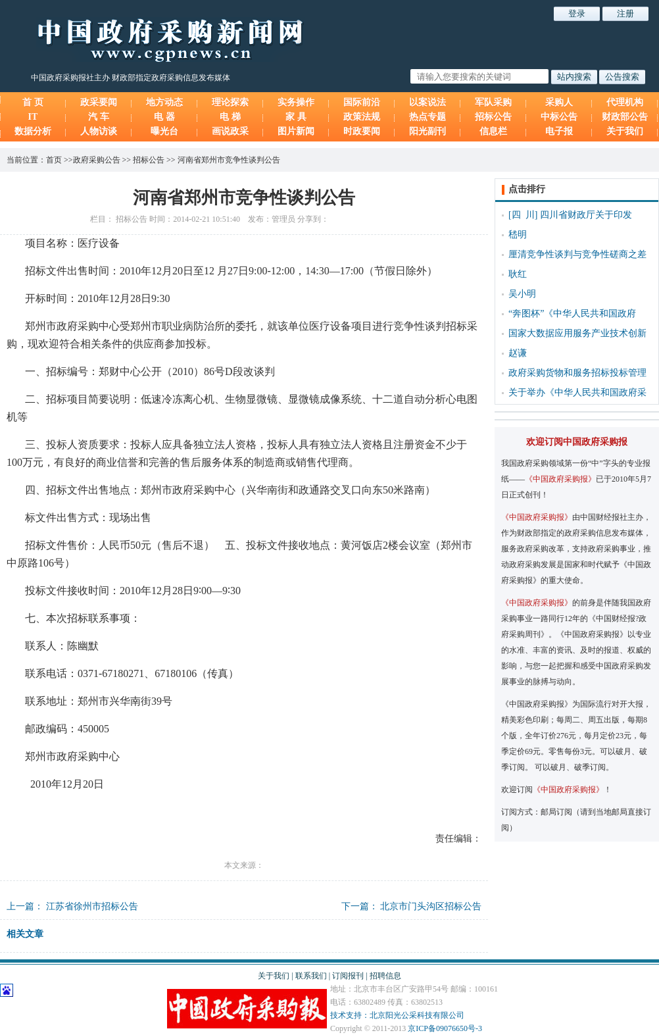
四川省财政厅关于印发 (586, 215)
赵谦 (517, 353)
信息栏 (493, 131)
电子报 (559, 131)
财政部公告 (625, 117)
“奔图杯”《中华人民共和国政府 (572, 313)
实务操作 (296, 102)
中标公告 (559, 117)
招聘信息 (385, 975)
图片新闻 (296, 131)
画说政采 (230, 131)
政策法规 (361, 117)
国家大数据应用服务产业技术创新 (577, 333)
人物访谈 (98, 131)
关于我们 (624, 131)
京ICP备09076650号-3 (445, 1028)
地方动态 (164, 102)
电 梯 (230, 117)
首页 (54, 159)
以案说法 (427, 102)
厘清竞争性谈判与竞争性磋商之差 (577, 254)
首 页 (32, 102)
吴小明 (522, 294)
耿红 (517, 274)
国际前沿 (361, 102)
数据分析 (32, 131)
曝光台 (164, 131)
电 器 (164, 117)
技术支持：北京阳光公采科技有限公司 (397, 1015)
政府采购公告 (96, 159)
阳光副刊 (427, 131)
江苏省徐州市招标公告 (92, 906)
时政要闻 (361, 131)
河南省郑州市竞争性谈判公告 (229, 159)
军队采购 (493, 102)
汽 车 (98, 117)
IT (33, 117)
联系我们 (311, 975)
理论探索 (230, 102)
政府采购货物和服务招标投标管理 (577, 373)
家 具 (295, 117)
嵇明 (517, 235)
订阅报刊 (348, 975)
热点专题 (427, 117)
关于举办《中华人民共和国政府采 (577, 392)
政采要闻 (98, 102)
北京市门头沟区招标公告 (430, 906)
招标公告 (493, 117)
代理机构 (624, 102)
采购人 (559, 102)
